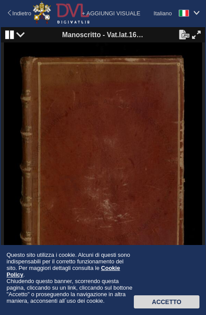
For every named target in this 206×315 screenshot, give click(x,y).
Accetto (166, 301)
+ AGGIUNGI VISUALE (111, 13)
